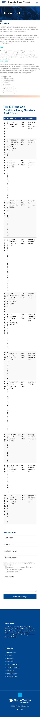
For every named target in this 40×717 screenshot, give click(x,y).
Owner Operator (12, 677)
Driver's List (10, 661)
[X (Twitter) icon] (20, 709)
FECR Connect (11, 652)
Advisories (10, 671)
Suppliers (9, 658)
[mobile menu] (37, 3)
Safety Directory (11, 674)
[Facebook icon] (18, 709)
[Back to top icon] (20, 695)
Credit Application (12, 667)
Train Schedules (12, 664)
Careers (9, 655)
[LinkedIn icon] (22, 709)
